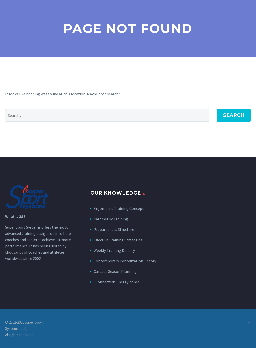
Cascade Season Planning (115, 271)
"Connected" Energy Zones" (118, 282)
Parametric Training (111, 219)
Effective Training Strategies (118, 240)
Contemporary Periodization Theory (125, 261)
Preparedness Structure (114, 229)
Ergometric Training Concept (119, 208)
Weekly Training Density (114, 250)
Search (233, 115)
